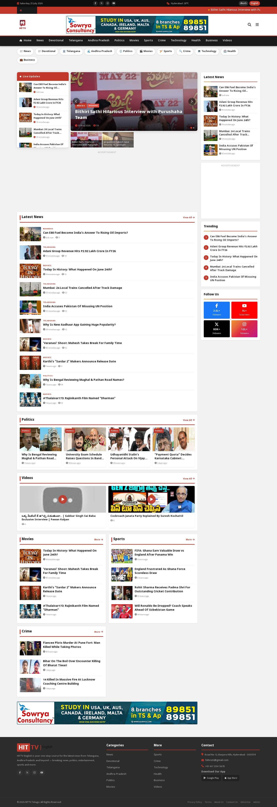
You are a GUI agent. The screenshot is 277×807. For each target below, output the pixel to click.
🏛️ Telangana (71, 51)
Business (212, 41)
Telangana (76, 41)
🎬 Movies (146, 51)
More (98, 539)
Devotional (56, 41)
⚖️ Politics (125, 51)
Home (25, 41)
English (254, 3)
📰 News (25, 51)
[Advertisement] (107, 182)
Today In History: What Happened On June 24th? (234, 118)
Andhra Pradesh (98, 41)
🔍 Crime (185, 51)
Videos (227, 41)
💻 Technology (207, 51)
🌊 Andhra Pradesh (99, 51)
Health (196, 41)
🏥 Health (229, 51)
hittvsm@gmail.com (216, 760)
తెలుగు (243, 3)
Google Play (211, 778)
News (40, 41)
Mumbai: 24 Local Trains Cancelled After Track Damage (234, 133)
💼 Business (27, 60)
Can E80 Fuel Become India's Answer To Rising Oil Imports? (237, 89)
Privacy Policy (195, 802)
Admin (256, 802)
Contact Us (232, 802)
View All (189, 217)
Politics (119, 41)
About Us (218, 802)
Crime (162, 41)
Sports (148, 41)
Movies (134, 41)
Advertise (245, 802)
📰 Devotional (46, 51)
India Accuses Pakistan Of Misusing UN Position (236, 147)
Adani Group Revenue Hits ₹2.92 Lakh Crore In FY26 (236, 104)
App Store (231, 778)
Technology (178, 41)
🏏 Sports (166, 51)
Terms (208, 802)
